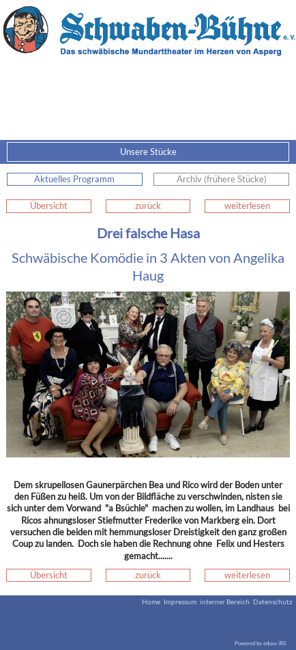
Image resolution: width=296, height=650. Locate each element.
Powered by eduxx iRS (260, 643)
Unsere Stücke (203, 152)
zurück (148, 205)
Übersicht (49, 205)
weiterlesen (247, 205)
